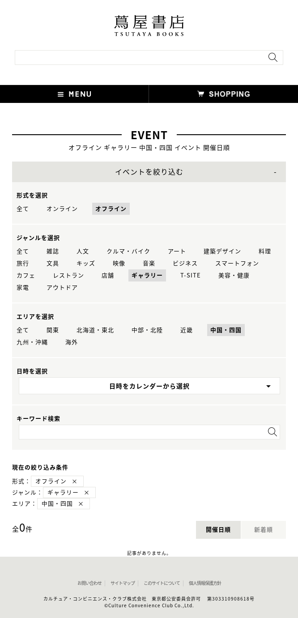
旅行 (23, 263)
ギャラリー (147, 275)
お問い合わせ (89, 583)
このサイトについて (162, 583)
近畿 (186, 330)
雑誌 (53, 251)
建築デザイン (222, 251)
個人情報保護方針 (205, 583)
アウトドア (62, 287)
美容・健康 (234, 275)
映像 (119, 263)
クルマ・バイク (128, 251)
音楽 (149, 263)
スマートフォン (237, 263)
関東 (53, 330)
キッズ (86, 263)
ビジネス (185, 263)
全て (23, 209)
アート (177, 251)
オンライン (62, 209)
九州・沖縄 (32, 342)
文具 (53, 263)
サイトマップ (123, 583)
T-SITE (190, 275)
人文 (83, 251)
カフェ (26, 275)
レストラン (68, 275)
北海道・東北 (95, 330)
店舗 (108, 275)
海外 (71, 342)
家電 (23, 287)
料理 (265, 251)
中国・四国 (226, 330)
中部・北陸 (147, 330)
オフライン (111, 209)
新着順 (263, 530)
